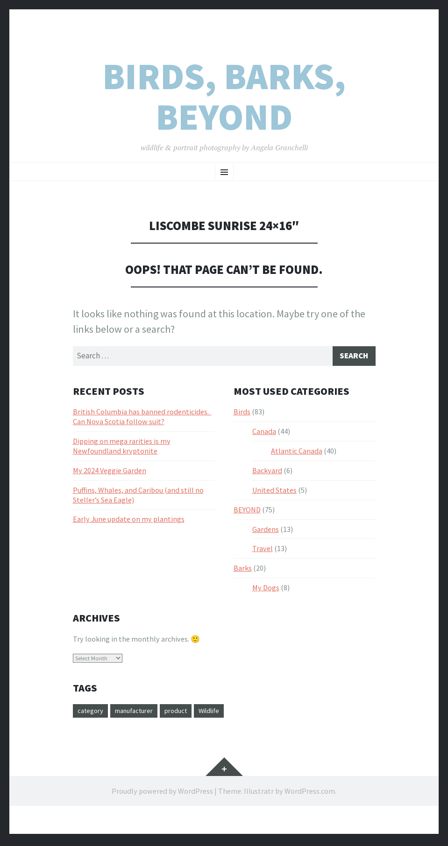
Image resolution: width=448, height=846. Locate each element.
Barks (243, 569)
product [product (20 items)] (187, 713)
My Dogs (265, 589)
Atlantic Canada (296, 452)
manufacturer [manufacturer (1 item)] (140, 713)
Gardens (265, 531)
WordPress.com (309, 793)
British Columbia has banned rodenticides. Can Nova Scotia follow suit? (142, 418)
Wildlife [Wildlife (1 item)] (224, 713)
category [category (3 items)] (92, 713)
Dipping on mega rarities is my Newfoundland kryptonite (122, 447)
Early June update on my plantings (129, 520)
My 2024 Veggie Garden (109, 472)
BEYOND (247, 511)
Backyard (267, 472)
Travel (262, 550)
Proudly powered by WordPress (162, 793)
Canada (264, 433)
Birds (242, 413)
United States (274, 491)
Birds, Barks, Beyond (224, 96)
